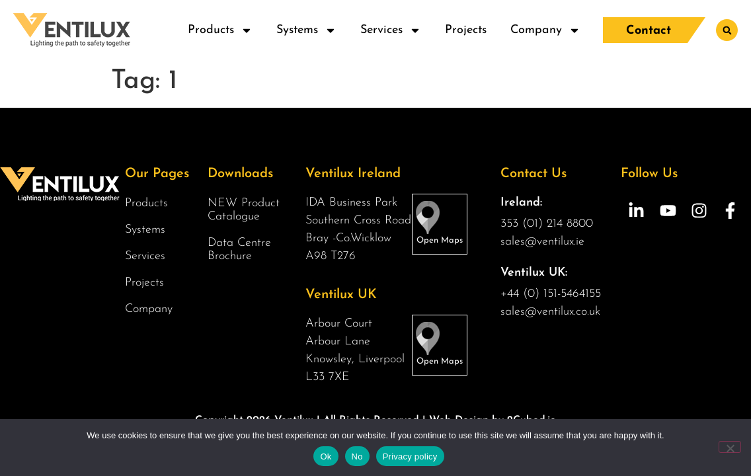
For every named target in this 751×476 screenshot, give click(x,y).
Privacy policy (410, 456)
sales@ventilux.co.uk (550, 311)
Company (545, 30)
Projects (466, 30)
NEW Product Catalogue (244, 210)
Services (390, 30)
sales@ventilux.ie (542, 241)
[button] (727, 30)
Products (220, 30)
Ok (325, 456)
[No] (730, 447)
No (357, 456)
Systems (306, 30)
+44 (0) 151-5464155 (550, 294)
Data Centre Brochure (239, 249)
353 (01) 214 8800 (546, 224)
